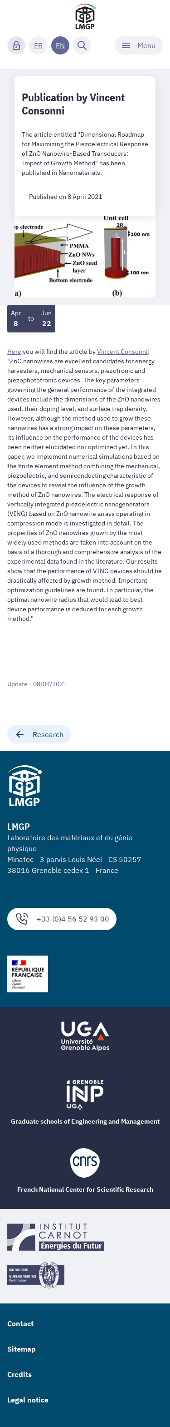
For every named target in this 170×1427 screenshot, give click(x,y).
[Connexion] (16, 45)
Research (39, 734)
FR (38, 45)
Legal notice (28, 1399)
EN (60, 45)
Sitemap (21, 1348)
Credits (19, 1374)
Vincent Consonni (122, 351)
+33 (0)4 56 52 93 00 (62, 919)
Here (14, 351)
